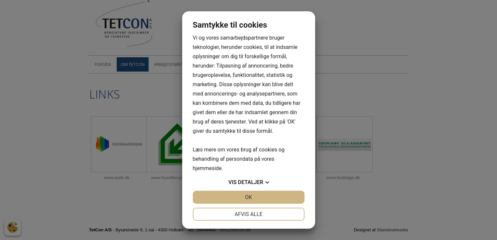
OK (248, 197)
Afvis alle (248, 214)
